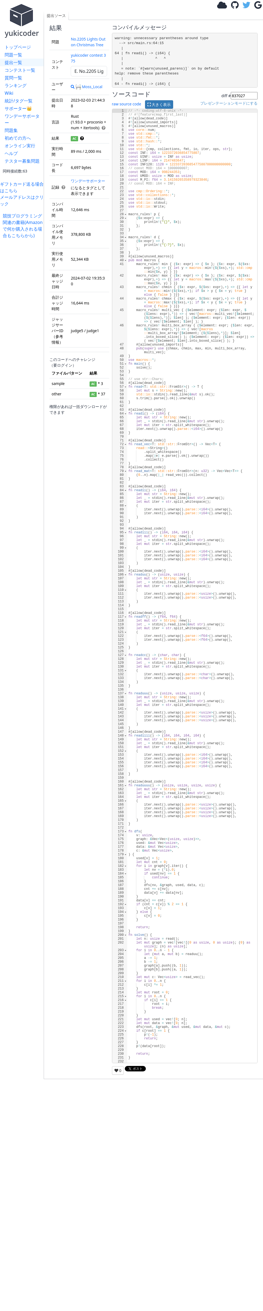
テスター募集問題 (22, 161)
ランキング (15, 85)
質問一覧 (13, 78)
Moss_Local (89, 86)
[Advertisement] (23, 321)
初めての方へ (18, 138)
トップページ (18, 47)
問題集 (11, 130)
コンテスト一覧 (20, 70)
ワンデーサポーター (22, 119)
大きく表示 (159, 104)
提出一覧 (13, 62)
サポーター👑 (18, 108)
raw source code (126, 104)
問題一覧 (13, 55)
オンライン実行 (20, 146)
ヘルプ (11, 153)
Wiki (9, 93)
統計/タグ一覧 (18, 101)
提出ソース (56, 15)
